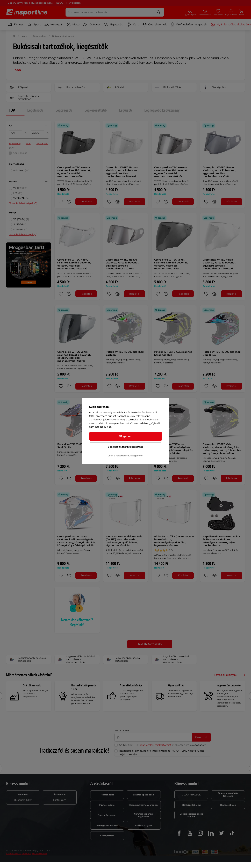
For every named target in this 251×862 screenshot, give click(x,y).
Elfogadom (125, 436)
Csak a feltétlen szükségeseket (126, 455)
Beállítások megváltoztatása (126, 446)
